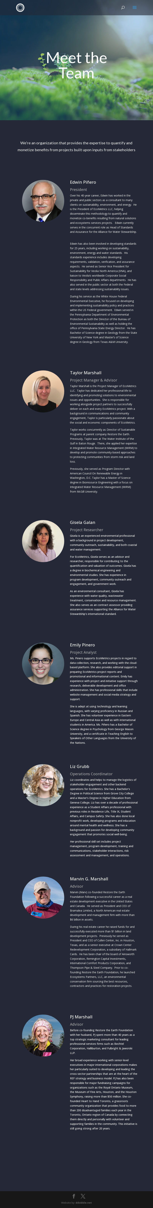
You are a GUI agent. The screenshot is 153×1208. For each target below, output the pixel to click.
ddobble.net (84, 1202)
